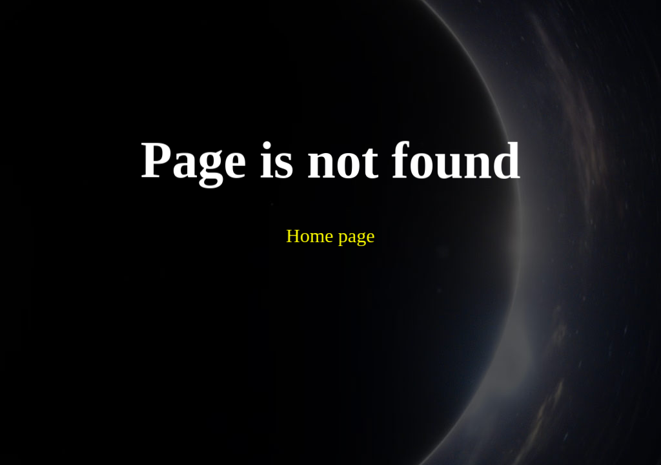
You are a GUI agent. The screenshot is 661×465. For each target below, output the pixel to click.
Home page (298, 199)
